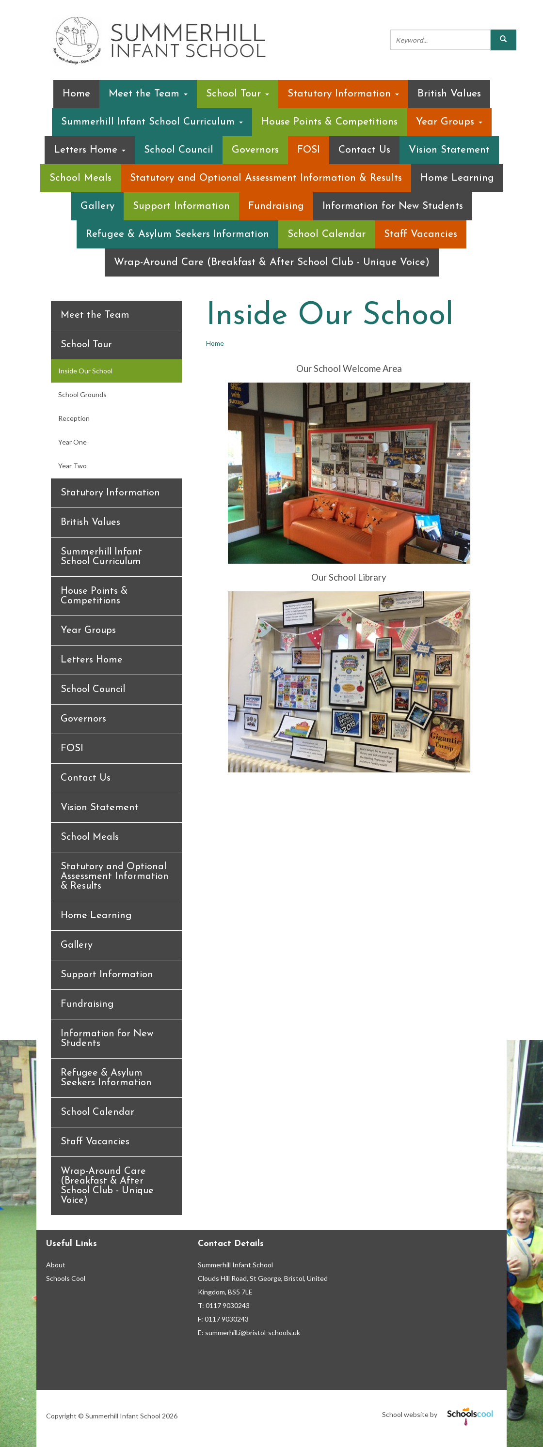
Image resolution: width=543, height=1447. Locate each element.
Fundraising (276, 206)
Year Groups (449, 122)
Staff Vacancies (420, 234)
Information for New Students (392, 206)
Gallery (97, 206)
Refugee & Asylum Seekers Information (177, 234)
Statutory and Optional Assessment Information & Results (266, 178)
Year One (72, 442)
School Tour (237, 94)
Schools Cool (65, 1278)
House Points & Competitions (329, 122)
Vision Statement (449, 150)
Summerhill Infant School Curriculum (152, 122)
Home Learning (457, 178)
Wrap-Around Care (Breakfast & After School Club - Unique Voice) (272, 262)
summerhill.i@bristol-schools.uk (252, 1332)
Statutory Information (343, 94)
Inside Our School (85, 371)
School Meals (80, 178)
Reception (74, 418)
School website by (439, 1414)
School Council (178, 150)
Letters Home (90, 150)
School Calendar (326, 234)
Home (76, 94)
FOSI (308, 150)
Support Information (181, 206)
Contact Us (364, 150)
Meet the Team (148, 94)
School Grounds (82, 394)
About (55, 1265)
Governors (255, 150)
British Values (449, 94)
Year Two (72, 466)
